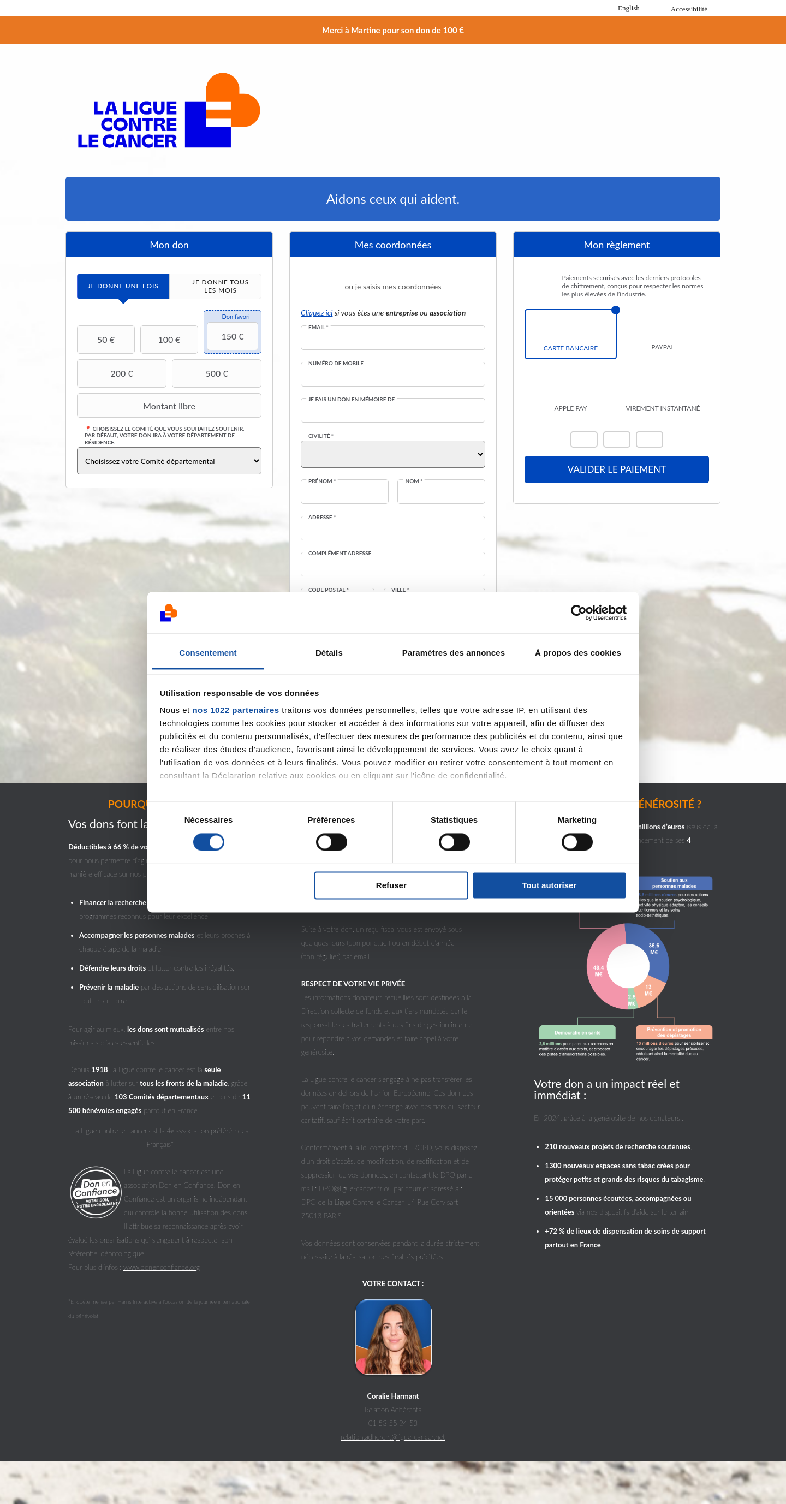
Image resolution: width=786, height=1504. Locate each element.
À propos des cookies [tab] (578, 653)
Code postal (328, 589)
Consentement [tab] (207, 653)
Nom (413, 481)
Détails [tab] (329, 653)
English (629, 8)
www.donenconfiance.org (161, 1267)
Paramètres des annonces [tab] (453, 653)
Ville (400, 589)
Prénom (322, 481)
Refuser (391, 885)
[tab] (123, 286)
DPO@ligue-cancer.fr (350, 1188)
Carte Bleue (649, 439)
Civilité (321, 435)
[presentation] (123, 286)
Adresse (322, 517)
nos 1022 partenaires (235, 710)
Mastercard (584, 439)
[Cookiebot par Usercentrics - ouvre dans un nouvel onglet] (579, 612)
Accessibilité (689, 9)
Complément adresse (339, 553)
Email (318, 327)
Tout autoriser (549, 885)
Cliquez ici (316, 312)
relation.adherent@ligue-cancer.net (393, 1436)
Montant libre (137, 406)
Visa (616, 439)
